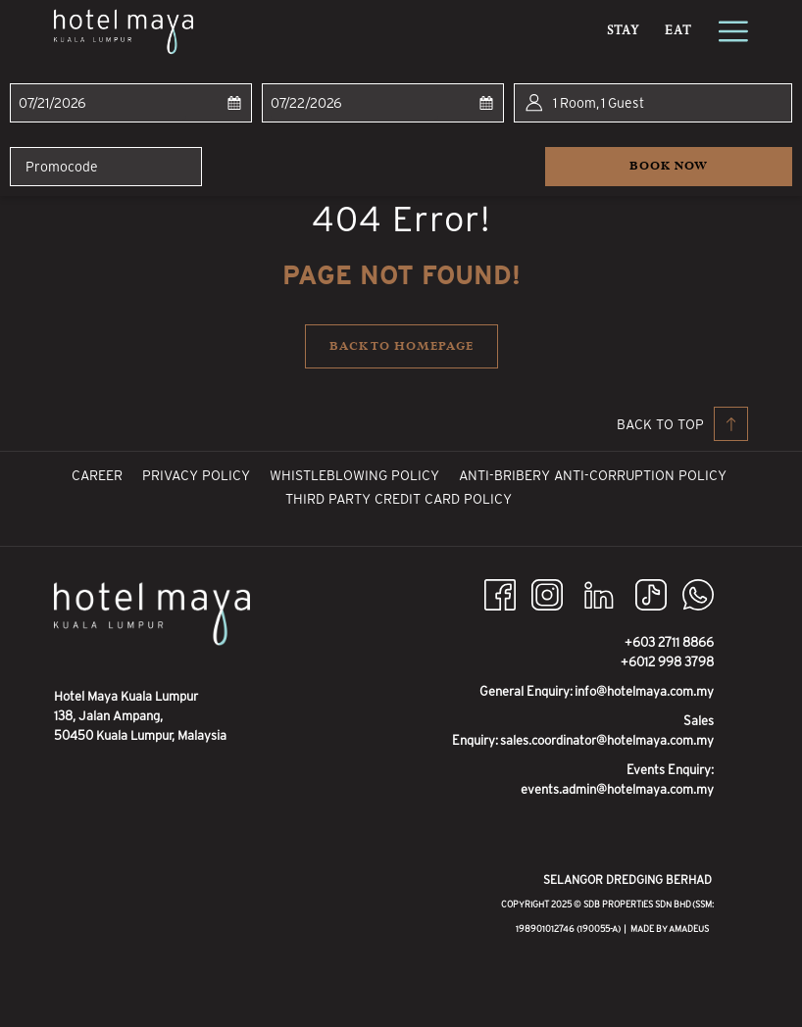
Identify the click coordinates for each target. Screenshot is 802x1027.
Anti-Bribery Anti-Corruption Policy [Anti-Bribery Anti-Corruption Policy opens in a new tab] (595, 475)
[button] (102, 103)
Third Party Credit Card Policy (398, 499)
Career (97, 475)
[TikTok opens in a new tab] (651, 594)
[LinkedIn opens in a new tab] (599, 594)
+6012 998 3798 (667, 662)
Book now (710, 165)
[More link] (726, 31)
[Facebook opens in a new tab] (500, 594)
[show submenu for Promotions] (590, 31)
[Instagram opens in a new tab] (547, 594)
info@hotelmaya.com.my (644, 691)
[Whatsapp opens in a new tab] (698, 594)
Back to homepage (401, 347)
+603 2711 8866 (669, 642)
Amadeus (689, 929)
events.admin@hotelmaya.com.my (617, 789)
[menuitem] (279, 31)
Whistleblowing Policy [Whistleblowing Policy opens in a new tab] (357, 475)
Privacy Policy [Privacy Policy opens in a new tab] (198, 475)
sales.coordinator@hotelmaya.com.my (607, 740)
